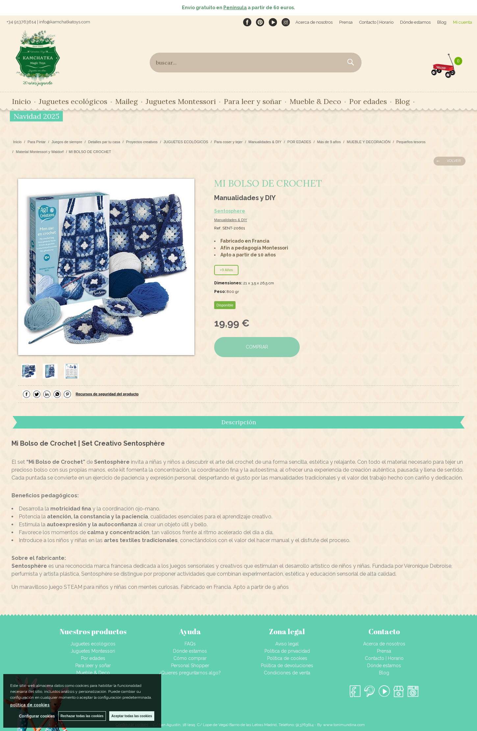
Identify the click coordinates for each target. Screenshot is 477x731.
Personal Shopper (190, 665)
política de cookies (30, 705)
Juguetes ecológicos (73, 101)
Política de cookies (287, 658)
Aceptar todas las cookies (132, 716)
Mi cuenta (462, 22)
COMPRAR (257, 347)
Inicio (21, 101)
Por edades (368, 101)
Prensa (346, 22)
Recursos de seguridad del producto (107, 394)
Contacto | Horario (376, 22)
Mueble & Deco (315, 101)
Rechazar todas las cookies (82, 716)
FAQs (190, 643)
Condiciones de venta (287, 672)
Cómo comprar (190, 658)
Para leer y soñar (253, 101)
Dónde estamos (415, 22)
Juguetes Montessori (181, 101)
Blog (441, 22)
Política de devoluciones (287, 665)
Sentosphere (229, 211)
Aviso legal (287, 643)
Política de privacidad (287, 651)
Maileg (126, 101)
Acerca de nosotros (314, 22)
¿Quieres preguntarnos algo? (190, 672)
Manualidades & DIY (230, 220)
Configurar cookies (37, 716)
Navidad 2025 (36, 116)
